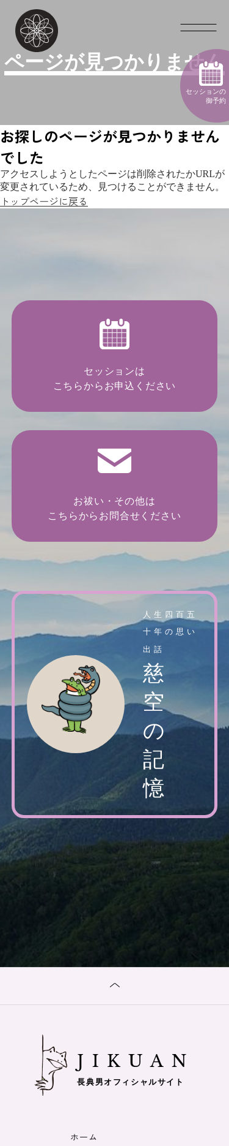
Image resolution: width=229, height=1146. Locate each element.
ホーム (84, 1137)
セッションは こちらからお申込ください (114, 355)
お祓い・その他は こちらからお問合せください (114, 485)
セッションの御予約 (206, 82)
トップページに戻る (44, 201)
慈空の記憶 (115, 703)
